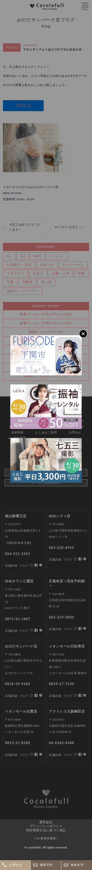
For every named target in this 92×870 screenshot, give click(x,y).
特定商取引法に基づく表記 (46, 830)
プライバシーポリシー (46, 826)
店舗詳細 (11, 755)
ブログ (23, 755)
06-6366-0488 (61, 743)
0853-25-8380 (17, 743)
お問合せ (15, 865)
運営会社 (46, 822)
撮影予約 (46, 865)
